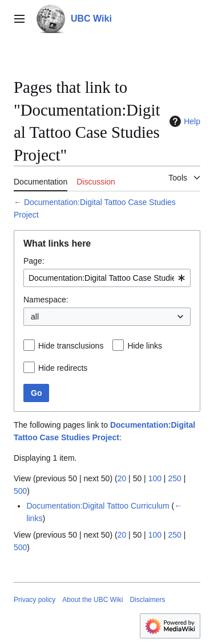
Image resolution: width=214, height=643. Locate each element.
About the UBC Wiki (92, 600)
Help (183, 121)
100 (154, 478)
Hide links (144, 345)
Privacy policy (34, 600)
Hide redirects (62, 367)
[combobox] (107, 278)
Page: (34, 260)
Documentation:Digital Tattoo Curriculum (97, 505)
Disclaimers (147, 600)
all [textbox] (35, 316)
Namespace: (45, 299)
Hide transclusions (70, 345)
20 (122, 478)
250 (174, 478)
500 (20, 490)
